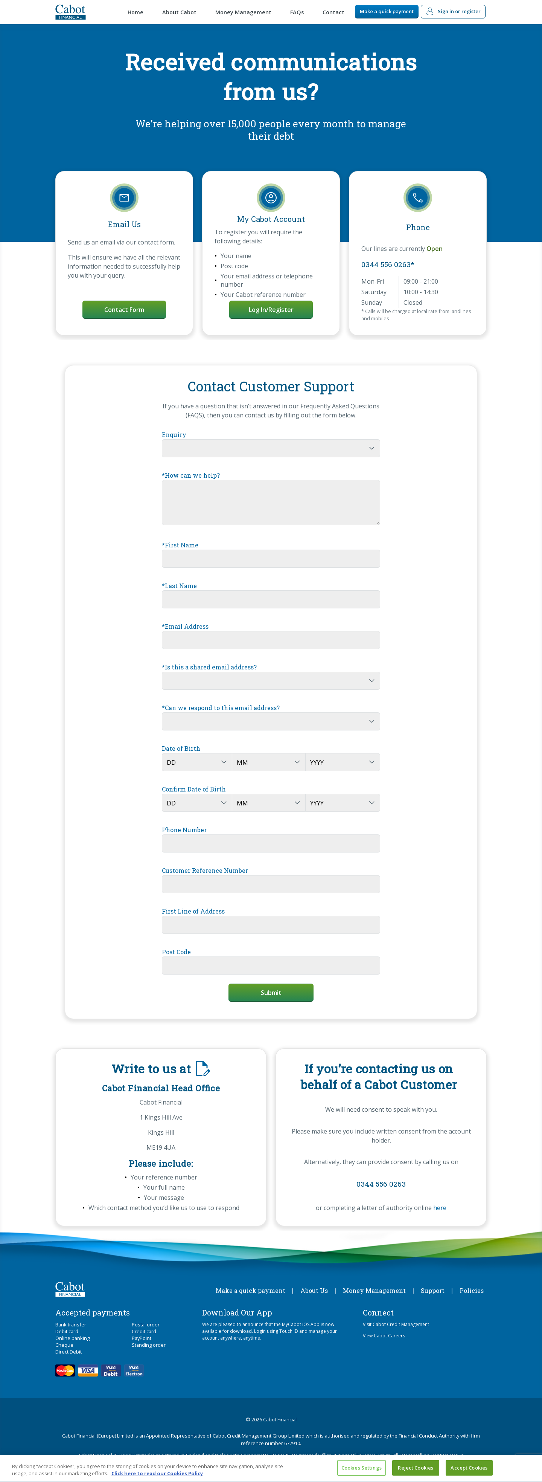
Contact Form (124, 310)
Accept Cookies (469, 1471)
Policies (472, 1290)
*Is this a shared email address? (209, 667)
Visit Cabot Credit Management (396, 1324)
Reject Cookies (415, 1471)
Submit (271, 993)
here (439, 1208)
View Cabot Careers (384, 1335)
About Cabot (179, 12)
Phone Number (184, 830)
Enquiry (174, 434)
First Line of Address (193, 911)
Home (135, 12)
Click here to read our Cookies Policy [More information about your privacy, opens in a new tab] (157, 1476)
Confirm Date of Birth (194, 789)
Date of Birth (181, 748)
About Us (314, 1290)
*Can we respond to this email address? (221, 708)
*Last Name (179, 586)
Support (433, 1290)
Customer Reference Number (205, 870)
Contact (333, 12)
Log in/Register (271, 310)
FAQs (297, 12)
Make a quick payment (387, 11)
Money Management (243, 12)
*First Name (180, 545)
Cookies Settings (361, 1471)
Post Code (176, 952)
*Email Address (185, 626)
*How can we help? (191, 475)
